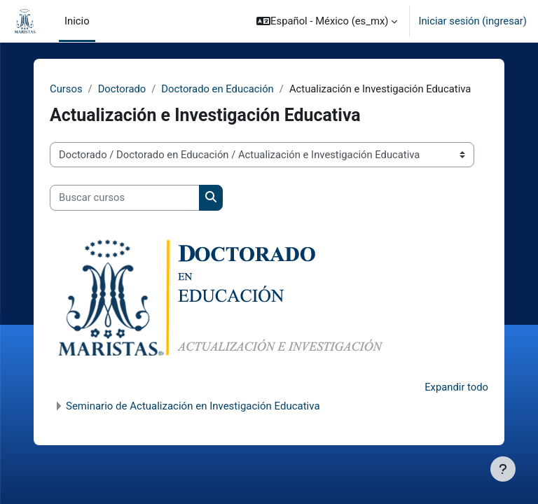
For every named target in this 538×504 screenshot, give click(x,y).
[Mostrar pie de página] (503, 469)
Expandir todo (456, 387)
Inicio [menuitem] (77, 21)
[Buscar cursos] (125, 197)
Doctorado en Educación (217, 89)
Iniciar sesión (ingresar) (472, 21)
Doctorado (122, 89)
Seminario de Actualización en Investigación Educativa (193, 406)
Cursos (66, 89)
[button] (326, 21)
